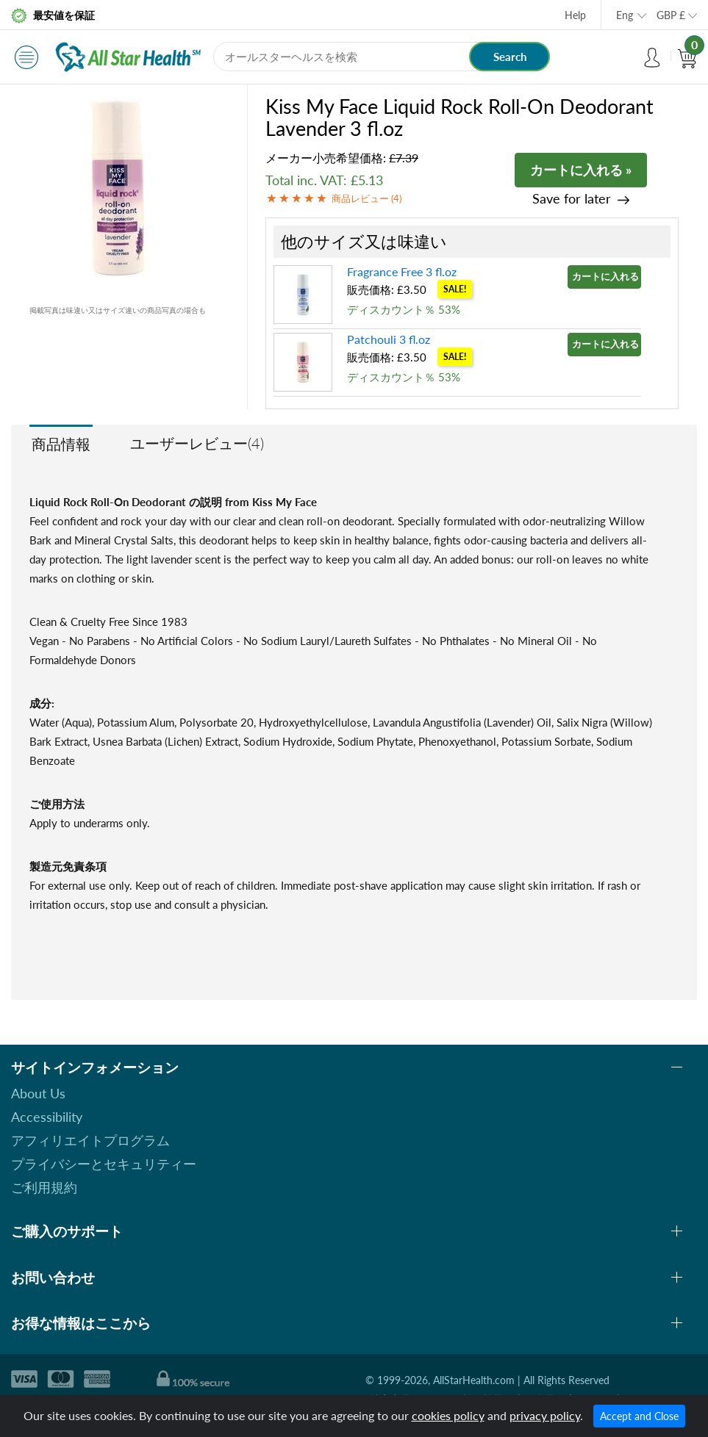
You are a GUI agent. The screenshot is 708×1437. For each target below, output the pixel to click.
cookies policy (448, 1415)
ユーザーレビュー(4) (197, 443)
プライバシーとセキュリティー (103, 1164)
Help (575, 15)
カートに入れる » (581, 170)
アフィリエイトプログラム (90, 1140)
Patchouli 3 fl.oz (388, 339)
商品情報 (61, 444)
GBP (671, 15)
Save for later (571, 198)
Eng (624, 15)
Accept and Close (639, 1416)
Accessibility (46, 1117)
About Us (38, 1093)
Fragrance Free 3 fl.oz (402, 271)
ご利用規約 (44, 1187)
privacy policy (544, 1415)
